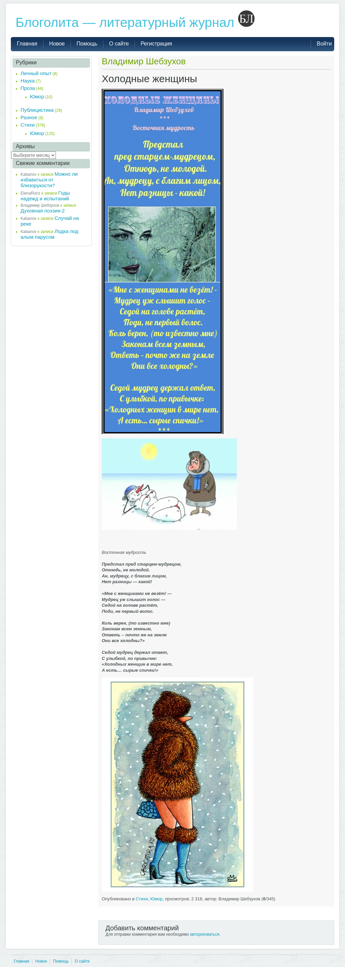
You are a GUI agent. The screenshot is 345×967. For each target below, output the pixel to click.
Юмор (156, 898)
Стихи (142, 898)
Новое (41, 961)
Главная (21, 961)
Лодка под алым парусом (50, 234)
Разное (29, 117)
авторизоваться (204, 934)
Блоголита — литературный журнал (135, 22)
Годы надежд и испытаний (45, 195)
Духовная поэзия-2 (43, 210)
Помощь (61, 961)
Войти (324, 43)
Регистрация (156, 43)
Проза (28, 88)
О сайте (82, 961)
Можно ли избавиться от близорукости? (49, 179)
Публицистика (37, 110)
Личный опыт (36, 73)
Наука (28, 81)
